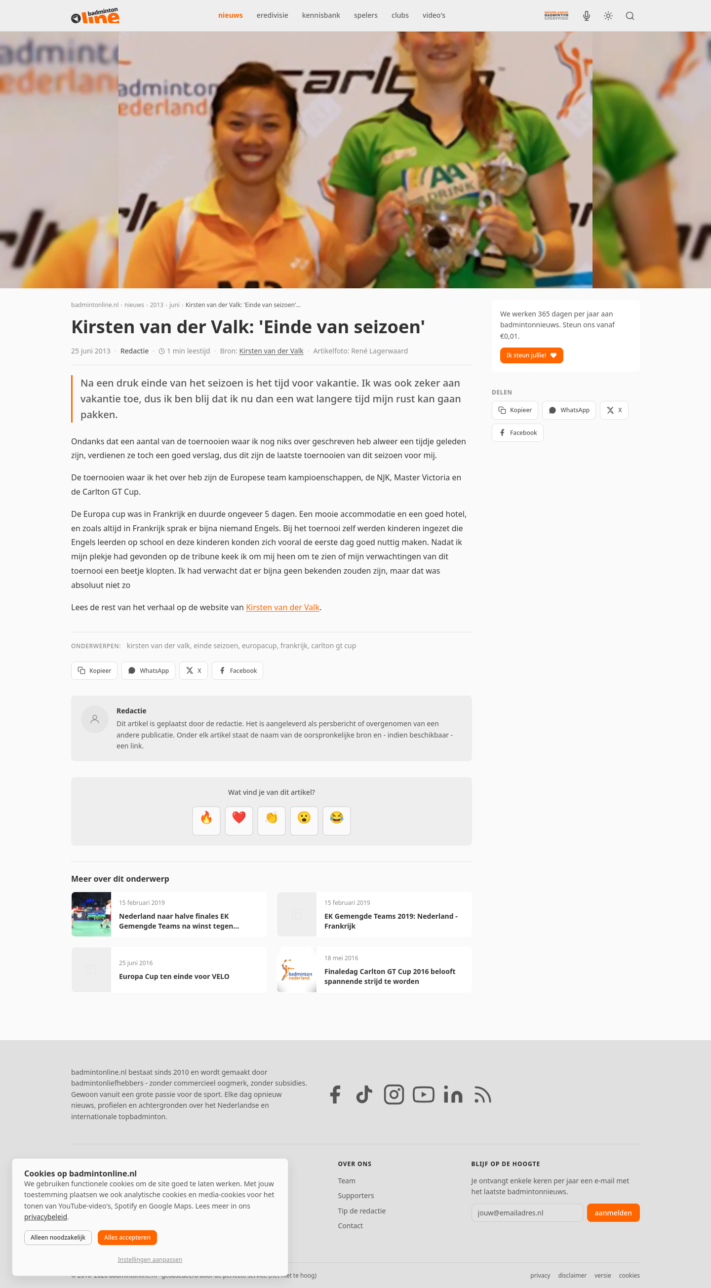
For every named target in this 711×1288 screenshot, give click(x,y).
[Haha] (336, 821)
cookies (629, 1275)
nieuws (230, 15)
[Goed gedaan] (271, 821)
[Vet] (206, 821)
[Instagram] (394, 1094)
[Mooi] (239, 821)
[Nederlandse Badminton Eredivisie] (556, 15)
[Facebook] (335, 1094)
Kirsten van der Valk (271, 350)
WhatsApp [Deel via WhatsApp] (148, 670)
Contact (350, 1225)
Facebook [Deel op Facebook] (237, 670)
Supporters (356, 1195)
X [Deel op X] (193, 670)
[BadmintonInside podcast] (586, 16)
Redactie (134, 350)
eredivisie (272, 15)
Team (347, 1180)
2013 (156, 305)
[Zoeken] (630, 16)
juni (174, 305)
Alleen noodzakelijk (58, 1237)
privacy (540, 1275)
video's (434, 15)
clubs (400, 15)
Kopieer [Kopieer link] (94, 670)
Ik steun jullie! (532, 355)
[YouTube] (423, 1094)
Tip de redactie (362, 1210)
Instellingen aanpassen (150, 1259)
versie (602, 1275)
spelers (366, 15)
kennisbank (321, 15)
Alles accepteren (127, 1237)
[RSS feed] (483, 1094)
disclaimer (572, 1275)
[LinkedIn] (453, 1094)
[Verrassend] (304, 821)
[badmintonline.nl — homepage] (95, 16)
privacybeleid (45, 1216)
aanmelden (613, 1212)
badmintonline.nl (94, 305)
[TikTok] (364, 1094)
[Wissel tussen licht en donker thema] (608, 16)
